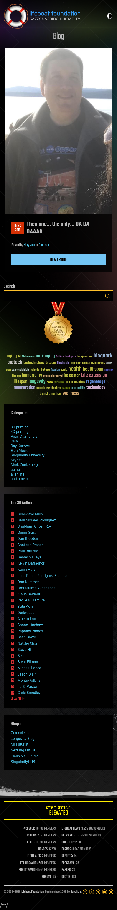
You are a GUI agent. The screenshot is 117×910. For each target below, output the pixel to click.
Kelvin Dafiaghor (31, 563)
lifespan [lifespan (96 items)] (20, 381)
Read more (58, 260)
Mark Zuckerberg (24, 465)
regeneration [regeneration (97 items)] (24, 387)
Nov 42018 (17, 228)
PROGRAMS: (68, 863)
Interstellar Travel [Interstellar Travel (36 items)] (53, 376)
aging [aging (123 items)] (12, 356)
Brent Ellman (28, 662)
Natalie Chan (28, 643)
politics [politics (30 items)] (69, 382)
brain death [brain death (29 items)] (76, 363)
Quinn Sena (27, 532)
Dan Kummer (28, 582)
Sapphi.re (76, 891)
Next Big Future (23, 750)
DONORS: (43, 849)
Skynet (16, 460)
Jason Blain (27, 674)
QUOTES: (66, 877)
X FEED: (30, 842)
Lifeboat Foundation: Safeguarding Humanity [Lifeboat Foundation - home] (47, 16)
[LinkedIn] (98, 891)
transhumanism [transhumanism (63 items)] (50, 394)
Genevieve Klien (30, 514)
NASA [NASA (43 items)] (50, 382)
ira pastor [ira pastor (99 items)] (72, 375)
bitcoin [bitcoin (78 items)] (51, 362)
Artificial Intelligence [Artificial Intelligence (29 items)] (66, 356)
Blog (58, 36)
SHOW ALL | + (18, 699)
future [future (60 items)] (45, 369)
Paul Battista (28, 551)
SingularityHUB (23, 762)
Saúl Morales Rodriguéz (37, 520)
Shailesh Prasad (31, 545)
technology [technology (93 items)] (95, 387)
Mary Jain (29, 245)
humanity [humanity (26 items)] (108, 370)
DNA (14, 441)
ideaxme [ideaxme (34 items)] (16, 376)
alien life (17, 474)
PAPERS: (66, 870)
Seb (21, 656)
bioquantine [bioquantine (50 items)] (84, 356)
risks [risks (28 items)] (48, 388)
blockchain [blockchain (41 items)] (63, 363)
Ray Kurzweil (21, 446)
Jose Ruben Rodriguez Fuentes (42, 576)
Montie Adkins (29, 680)
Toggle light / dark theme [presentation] (109, 16)
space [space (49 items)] (66, 388)
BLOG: (64, 842)
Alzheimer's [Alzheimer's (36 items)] (28, 357)
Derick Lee (26, 613)
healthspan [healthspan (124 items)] (93, 369)
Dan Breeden (28, 538)
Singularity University (28, 455)
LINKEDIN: (31, 835)
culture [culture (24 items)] (109, 363)
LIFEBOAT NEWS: (71, 829)
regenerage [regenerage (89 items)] (95, 381)
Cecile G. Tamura (31, 600)
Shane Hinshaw (30, 625)
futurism (44, 245)
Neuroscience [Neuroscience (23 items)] (59, 382)
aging (15, 469)
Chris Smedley (29, 692)
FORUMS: (47, 877)
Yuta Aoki (25, 606)
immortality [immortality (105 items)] (32, 375)
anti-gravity (20, 479)
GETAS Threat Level (58, 811)
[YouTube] (104, 891)
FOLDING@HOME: (30, 863)
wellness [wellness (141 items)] (71, 393)
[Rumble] (111, 891)
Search (107, 295)
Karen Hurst (27, 569)
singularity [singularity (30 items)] (56, 388)
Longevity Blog (23, 738)
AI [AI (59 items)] (19, 357)
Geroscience (20, 733)
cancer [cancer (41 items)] (86, 363)
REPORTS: (67, 856)
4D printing (19, 432)
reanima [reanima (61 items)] (79, 382)
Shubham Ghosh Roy (35, 526)
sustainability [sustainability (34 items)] (78, 388)
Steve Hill (25, 649)
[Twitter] (91, 891)
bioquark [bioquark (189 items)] (103, 356)
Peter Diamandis (24, 436)
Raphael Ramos (30, 631)
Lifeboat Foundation (32, 891)
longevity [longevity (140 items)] (37, 381)
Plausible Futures (24, 756)
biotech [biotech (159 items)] (14, 362)
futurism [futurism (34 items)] (55, 370)
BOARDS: (66, 849)
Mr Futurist (19, 744)
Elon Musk (19, 451)
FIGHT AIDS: (34, 856)
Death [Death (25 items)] (8, 370)
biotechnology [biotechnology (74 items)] (34, 362)
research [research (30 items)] (40, 388)
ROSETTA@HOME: (29, 870)
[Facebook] (85, 891)
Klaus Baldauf (29, 594)
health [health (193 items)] (75, 369)
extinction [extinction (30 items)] (35, 370)
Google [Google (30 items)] (64, 370)
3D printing (19, 427)
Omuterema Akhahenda (37, 588)
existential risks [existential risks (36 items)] (20, 370)
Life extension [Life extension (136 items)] (94, 375)
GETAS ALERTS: (70, 835)
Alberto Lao (27, 619)
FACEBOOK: (29, 829)
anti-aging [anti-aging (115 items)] (45, 356)
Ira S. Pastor (27, 686)
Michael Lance (29, 668)
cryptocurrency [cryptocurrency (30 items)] (98, 363)
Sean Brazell (28, 637)
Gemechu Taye (29, 557)
